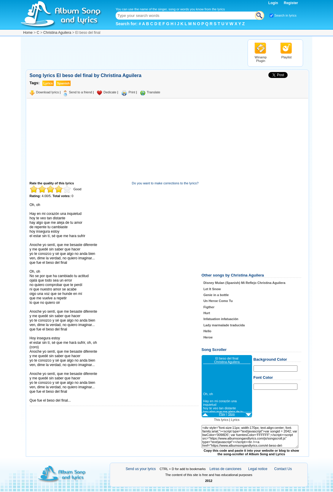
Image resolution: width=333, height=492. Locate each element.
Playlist (286, 57)
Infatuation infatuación (220, 319)
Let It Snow (212, 289)
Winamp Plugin (261, 59)
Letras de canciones (225, 469)
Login (273, 3)
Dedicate (109, 92)
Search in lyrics (285, 15)
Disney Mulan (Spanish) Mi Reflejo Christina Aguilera (244, 283)
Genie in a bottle (216, 295)
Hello (207, 331)
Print (131, 92)
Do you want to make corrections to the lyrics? (165, 183)
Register (291, 3)
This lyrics (221, 419)
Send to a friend (80, 92)
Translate (153, 92)
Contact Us (283, 469)
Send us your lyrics (141, 469)
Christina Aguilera (57, 33)
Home (28, 33)
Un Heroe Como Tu (218, 301)
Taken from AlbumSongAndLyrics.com (55, 396)
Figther (208, 307)
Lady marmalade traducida (224, 325)
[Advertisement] (134, 52)
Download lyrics (47, 92)
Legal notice (257, 469)
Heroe (208, 337)
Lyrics (235, 419)
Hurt (206, 313)
